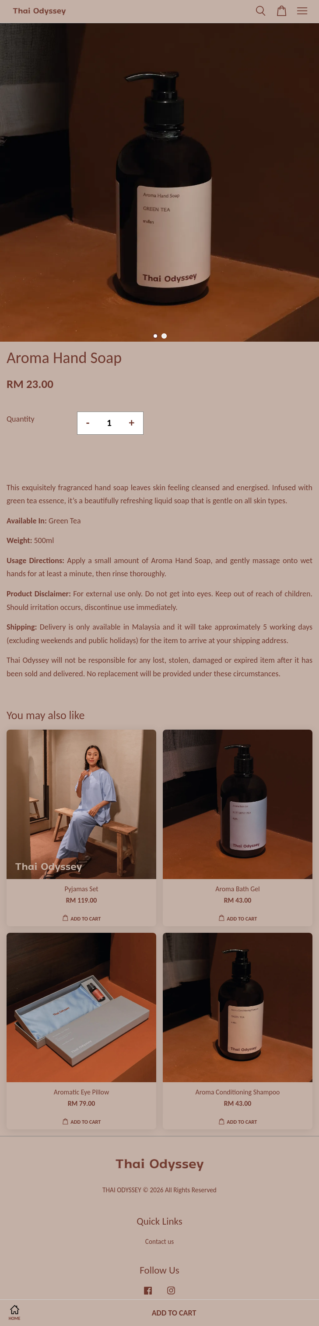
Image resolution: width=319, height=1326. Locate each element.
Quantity (21, 419)
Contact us (159, 1241)
